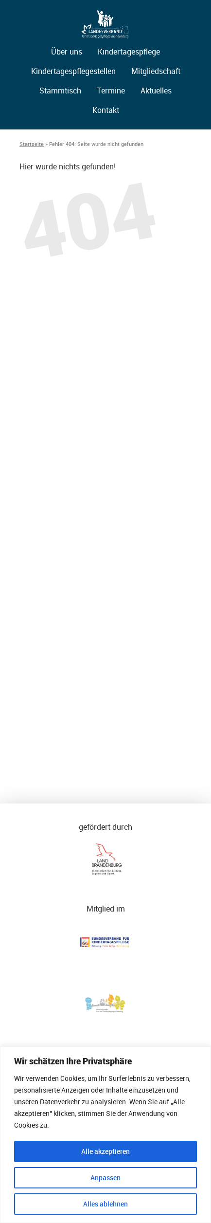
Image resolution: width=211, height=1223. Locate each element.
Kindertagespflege (129, 51)
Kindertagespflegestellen (73, 71)
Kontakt (105, 110)
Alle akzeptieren (105, 1151)
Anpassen (105, 1177)
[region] (105, 1134)
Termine (111, 90)
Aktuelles (156, 90)
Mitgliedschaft (155, 71)
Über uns (66, 51)
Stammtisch (60, 90)
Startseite (31, 143)
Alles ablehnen (105, 1203)
